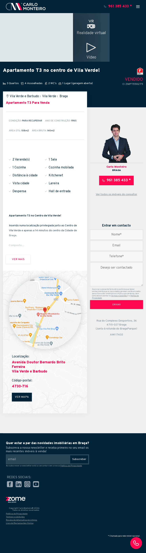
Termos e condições (15, 517)
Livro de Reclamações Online (19, 523)
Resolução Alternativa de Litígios (21, 520)
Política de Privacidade (71, 466)
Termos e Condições (119, 296)
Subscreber (79, 459)
